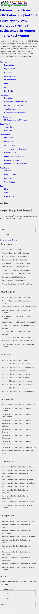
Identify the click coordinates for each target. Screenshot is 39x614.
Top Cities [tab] (6, 354)
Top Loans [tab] (6, 244)
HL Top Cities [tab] (8, 461)
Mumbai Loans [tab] (8, 292)
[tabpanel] (19, 267)
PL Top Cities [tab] (7, 399)
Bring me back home (8, 240)
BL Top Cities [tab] (7, 515)
